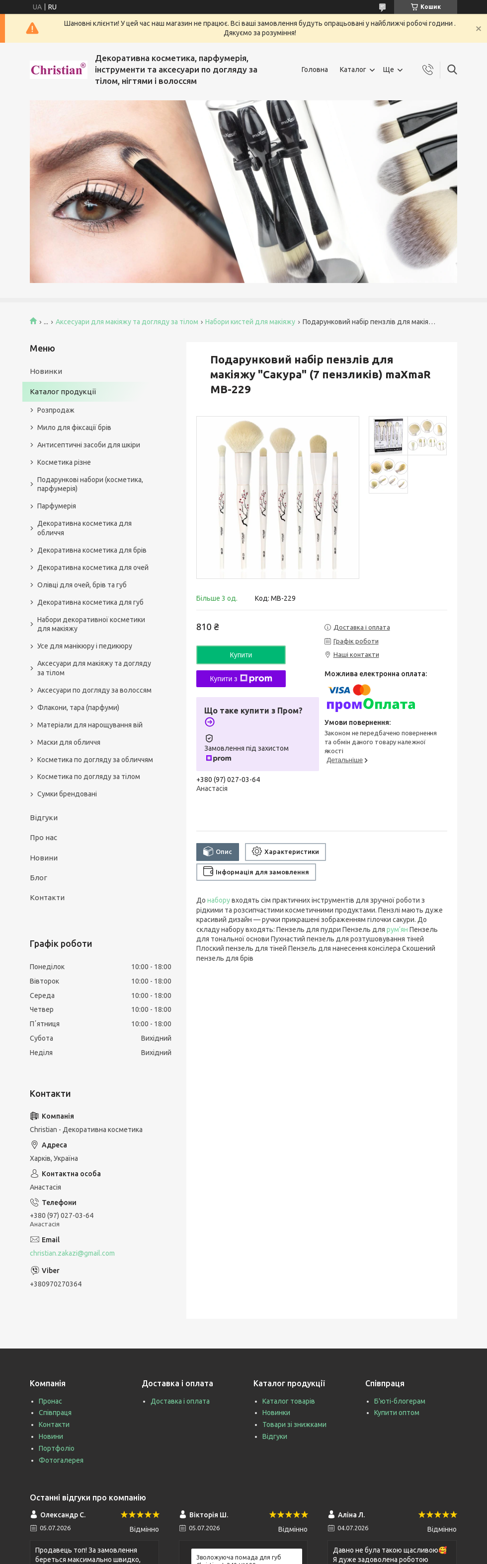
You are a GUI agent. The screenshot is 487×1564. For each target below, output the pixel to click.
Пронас (50, 1401)
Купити (241, 655)
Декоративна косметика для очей (93, 567)
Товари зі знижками (294, 1424)
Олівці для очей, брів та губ (82, 585)
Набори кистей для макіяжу (250, 322)
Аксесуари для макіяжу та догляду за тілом (127, 322)
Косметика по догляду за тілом (88, 777)
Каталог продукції (63, 391)
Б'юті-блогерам (399, 1401)
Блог (38, 877)
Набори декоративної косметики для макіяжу (91, 624)
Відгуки (44, 817)
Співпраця (55, 1413)
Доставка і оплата (180, 1401)
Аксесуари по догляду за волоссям (94, 690)
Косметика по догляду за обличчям (95, 760)
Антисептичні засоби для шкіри (88, 445)
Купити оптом (396, 1413)
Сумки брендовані (67, 794)
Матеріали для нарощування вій (90, 725)
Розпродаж (56, 410)
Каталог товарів (288, 1401)
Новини (44, 857)
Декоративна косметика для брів (92, 550)
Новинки (46, 371)
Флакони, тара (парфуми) (78, 707)
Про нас (43, 837)
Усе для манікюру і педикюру (84, 646)
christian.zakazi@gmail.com (72, 1253)
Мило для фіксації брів (74, 427)
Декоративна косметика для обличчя (84, 528)
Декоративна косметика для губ (90, 602)
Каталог (353, 69)
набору (218, 900)
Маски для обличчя (68, 742)
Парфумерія (56, 506)
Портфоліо (57, 1448)
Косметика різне (64, 462)
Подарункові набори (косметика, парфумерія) (90, 484)
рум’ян (397, 929)
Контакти (47, 897)
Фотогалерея (61, 1460)
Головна (315, 69)
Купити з (241, 678)
